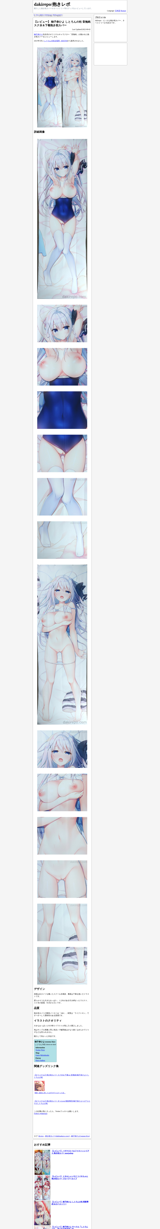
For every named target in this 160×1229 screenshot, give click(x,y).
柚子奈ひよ (38, 34)
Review (41, 1136)
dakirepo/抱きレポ (52, 4)
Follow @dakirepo (40, 1113)
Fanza (38, 1055)
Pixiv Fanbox (40, 1060)
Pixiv (43, 1050)
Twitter (38, 1050)
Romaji (123, 11)
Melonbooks (44, 1055)
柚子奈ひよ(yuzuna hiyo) (80, 1136)
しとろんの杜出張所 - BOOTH (55, 41)
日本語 (117, 11)
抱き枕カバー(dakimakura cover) (57, 1136)
